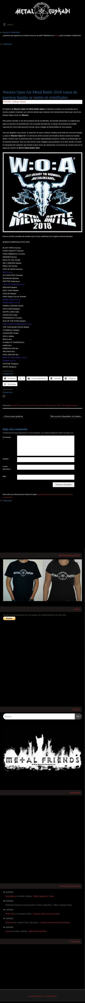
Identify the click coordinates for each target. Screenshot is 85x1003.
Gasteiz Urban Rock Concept (46, 914)
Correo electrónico (6, 469)
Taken (59, 405)
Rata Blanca (11, 896)
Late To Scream (34, 405)
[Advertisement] (44, 65)
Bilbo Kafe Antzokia (37, 931)
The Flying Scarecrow (69, 405)
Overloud (52, 405)
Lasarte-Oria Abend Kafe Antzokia (55, 922)
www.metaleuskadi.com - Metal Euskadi (42, 996)
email (57, 35)
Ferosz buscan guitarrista (13, 416)
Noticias (23, 102)
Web (4, 476)
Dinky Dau (10, 914)
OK (77, 716)
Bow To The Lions (17, 405)
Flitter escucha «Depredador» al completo (66, 416)
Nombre (6, 459)
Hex (25, 405)
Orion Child (44, 405)
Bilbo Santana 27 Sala (44, 896)
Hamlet (9, 931)
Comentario (6, 438)
